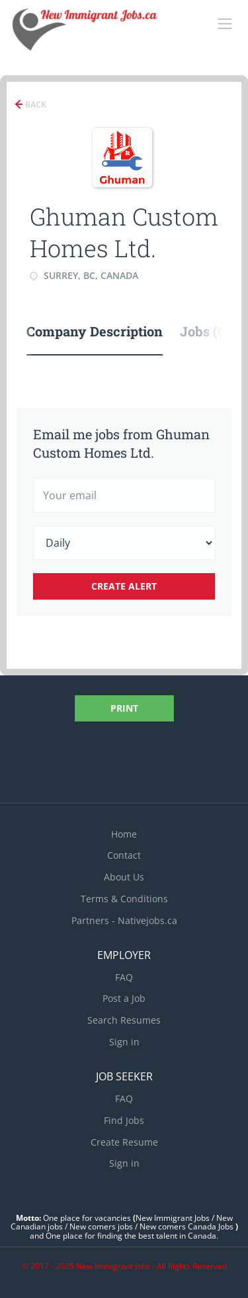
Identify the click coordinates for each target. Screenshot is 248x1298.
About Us (124, 877)
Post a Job (124, 998)
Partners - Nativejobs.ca (124, 920)
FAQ (124, 977)
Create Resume (124, 1142)
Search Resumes (124, 1020)
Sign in (124, 1041)
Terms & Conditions (124, 898)
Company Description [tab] (94, 331)
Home (124, 834)
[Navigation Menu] (224, 23)
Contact (124, 855)
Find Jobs (124, 1120)
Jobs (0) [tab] (204, 331)
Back (34, 104)
